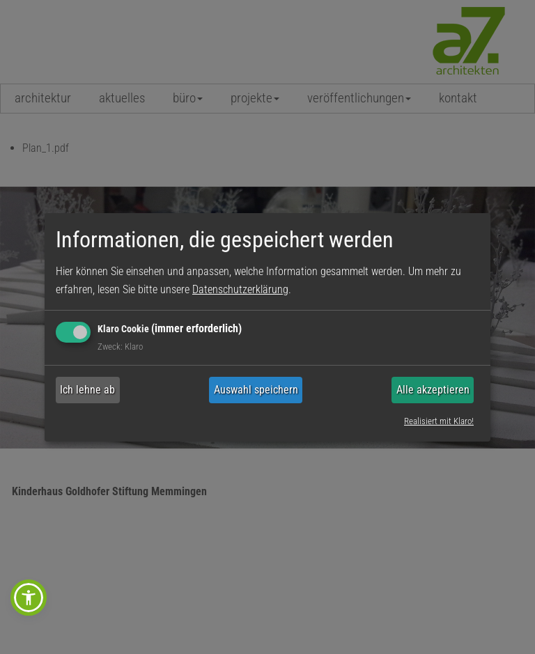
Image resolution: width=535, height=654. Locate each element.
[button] (28, 597)
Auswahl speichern (256, 389)
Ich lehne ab (87, 389)
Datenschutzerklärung (240, 289)
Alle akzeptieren (433, 389)
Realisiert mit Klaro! (439, 421)
